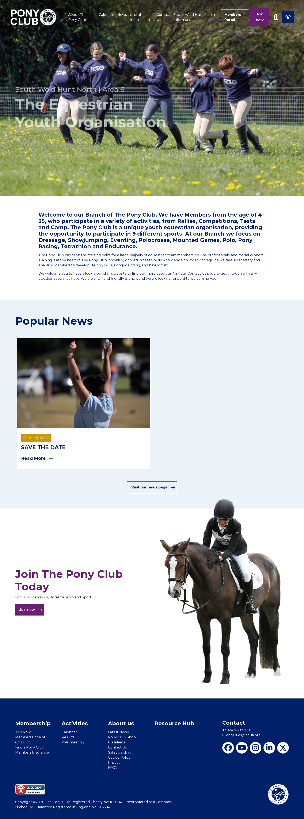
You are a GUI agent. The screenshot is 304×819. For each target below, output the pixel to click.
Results (68, 737)
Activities (75, 723)
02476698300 (236, 730)
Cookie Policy (119, 757)
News (121, 15)
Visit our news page (153, 487)
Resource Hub (174, 723)
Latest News (118, 732)
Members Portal (232, 17)
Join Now (23, 732)
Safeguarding (119, 752)
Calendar (106, 15)
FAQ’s (112, 767)
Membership (33, 723)
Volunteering (73, 742)
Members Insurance (32, 752)
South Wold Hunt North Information (193, 17)
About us (121, 723)
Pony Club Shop (122, 737)
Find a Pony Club (29, 747)
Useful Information (139, 17)
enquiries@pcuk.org (241, 735)
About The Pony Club (77, 17)
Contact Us (163, 17)
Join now (260, 17)
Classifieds (116, 742)
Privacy (114, 762)
